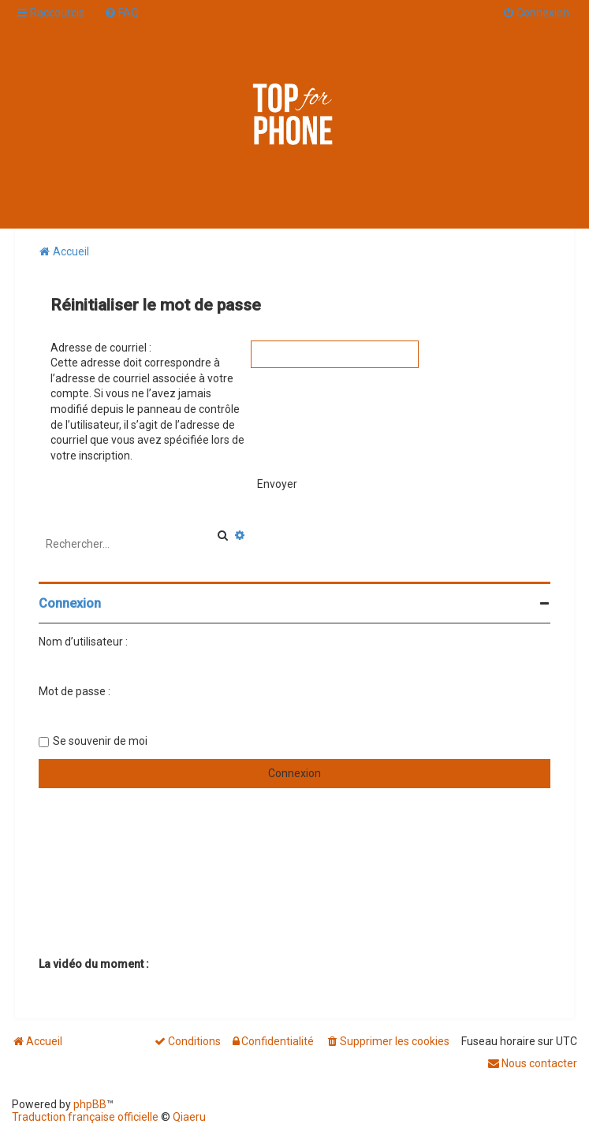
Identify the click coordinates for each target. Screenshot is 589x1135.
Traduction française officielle (85, 1117)
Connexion (70, 603)
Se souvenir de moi (100, 741)
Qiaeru (189, 1117)
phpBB (89, 1104)
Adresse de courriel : (100, 347)
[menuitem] (121, 12)
